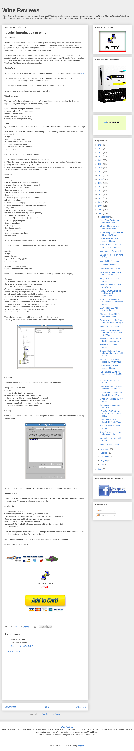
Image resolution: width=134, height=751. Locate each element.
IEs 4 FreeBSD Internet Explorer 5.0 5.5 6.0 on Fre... (111, 413)
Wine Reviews (20, 10)
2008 (100, 210)
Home (46, 707)
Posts (100, 511)
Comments (103, 515)
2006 (100, 469)
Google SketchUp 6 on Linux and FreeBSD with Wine (111, 353)
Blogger (81, 745)
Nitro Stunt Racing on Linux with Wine (109, 221)
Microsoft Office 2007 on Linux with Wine (110, 315)
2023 (100, 152)
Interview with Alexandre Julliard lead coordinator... (110, 293)
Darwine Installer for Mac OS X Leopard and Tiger (111, 321)
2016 (100, 179)
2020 (100, 164)
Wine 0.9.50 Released (109, 444)
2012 (100, 194)
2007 (100, 213)
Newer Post (10, 707)
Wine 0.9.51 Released (109, 326)
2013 (100, 191)
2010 (100, 202)
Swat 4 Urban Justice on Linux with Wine (110, 433)
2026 (100, 145)
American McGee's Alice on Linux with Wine (110, 273)
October (104, 453)
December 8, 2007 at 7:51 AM (23, 646)
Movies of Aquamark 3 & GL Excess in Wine (110, 340)
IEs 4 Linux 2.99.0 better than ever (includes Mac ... (111, 374)
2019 (100, 168)
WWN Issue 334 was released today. (109, 367)
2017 (100, 175)
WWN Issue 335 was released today (109, 309)
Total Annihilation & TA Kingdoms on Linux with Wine (111, 301)
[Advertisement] (45, 678)
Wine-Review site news (110, 269)
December (105, 217)
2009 (100, 206)
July (102, 464)
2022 (100, 156)
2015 (100, 183)
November (105, 449)
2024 (100, 149)
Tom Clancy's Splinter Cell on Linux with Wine (111, 233)
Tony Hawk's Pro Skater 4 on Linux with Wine (111, 246)
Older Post (81, 707)
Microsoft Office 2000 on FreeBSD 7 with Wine (110, 360)
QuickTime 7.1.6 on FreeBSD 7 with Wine (110, 421)
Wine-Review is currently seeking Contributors (111, 387)
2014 (100, 187)
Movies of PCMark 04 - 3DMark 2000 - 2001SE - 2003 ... (111, 332)
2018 (100, 171)
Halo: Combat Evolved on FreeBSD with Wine (111, 394)
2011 (100, 198)
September (105, 457)
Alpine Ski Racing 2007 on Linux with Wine (111, 227)
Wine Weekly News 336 (110, 251)
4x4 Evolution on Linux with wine (110, 427)
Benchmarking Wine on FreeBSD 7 (110, 406)
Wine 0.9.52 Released (109, 261)
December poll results (109, 265)
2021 (100, 160)
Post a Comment (14, 651)
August (103, 460)
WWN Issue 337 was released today (109, 239)
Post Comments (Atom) (50, 714)
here (82, 73)
